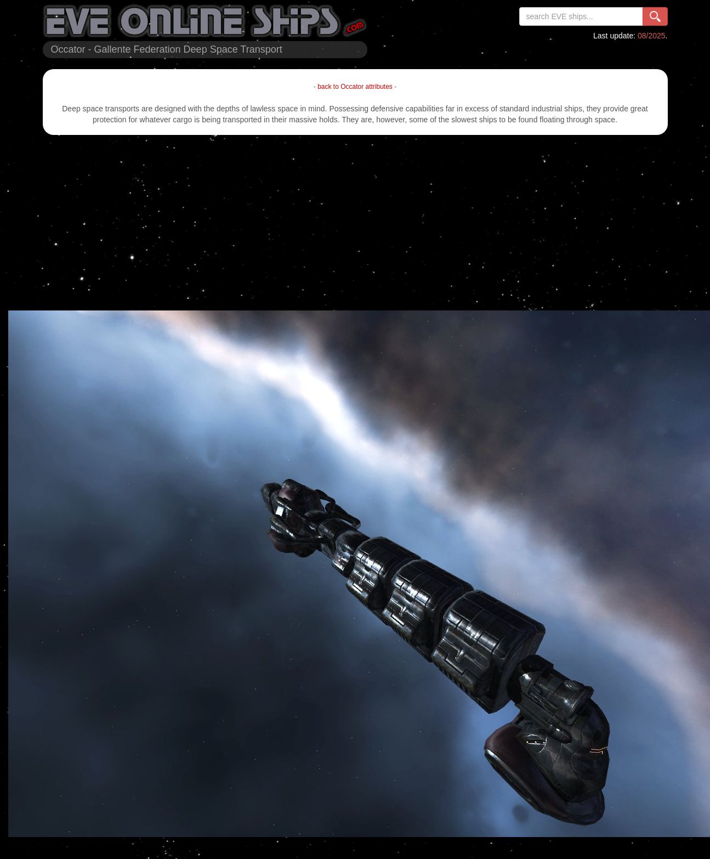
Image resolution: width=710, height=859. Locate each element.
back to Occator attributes (355, 87)
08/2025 (652, 35)
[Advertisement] (355, 222)
